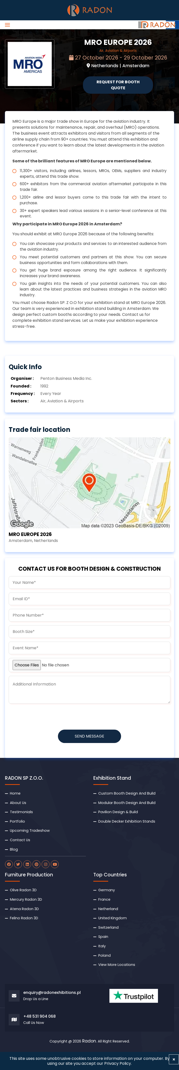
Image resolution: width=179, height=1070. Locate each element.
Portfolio (17, 821)
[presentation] (46, 717)
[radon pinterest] (36, 864)
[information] (89, 690)
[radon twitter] (18, 864)
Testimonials (21, 811)
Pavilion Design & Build (118, 811)
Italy (102, 946)
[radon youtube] (55, 864)
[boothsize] (89, 631)
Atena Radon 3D (24, 908)
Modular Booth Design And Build (126, 802)
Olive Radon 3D (23, 890)
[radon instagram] (46, 864)
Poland (104, 955)
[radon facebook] (9, 864)
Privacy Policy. (118, 1063)
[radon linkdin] (27, 864)
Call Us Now (33, 1023)
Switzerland (108, 927)
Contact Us (20, 839)
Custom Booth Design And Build (126, 793)
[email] (89, 599)
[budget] (89, 648)
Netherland (108, 908)
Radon (89, 1041)
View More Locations (116, 964)
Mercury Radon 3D (26, 899)
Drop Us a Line (35, 999)
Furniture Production (29, 874)
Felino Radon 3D (24, 918)
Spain (103, 936)
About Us (18, 802)
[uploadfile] (89, 665)
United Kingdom (112, 918)
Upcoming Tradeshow (30, 830)
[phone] (89, 615)
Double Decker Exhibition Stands (126, 821)
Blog (14, 849)
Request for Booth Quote (118, 85)
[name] (89, 582)
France (104, 899)
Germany (106, 890)
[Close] (174, 1059)
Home (15, 793)
